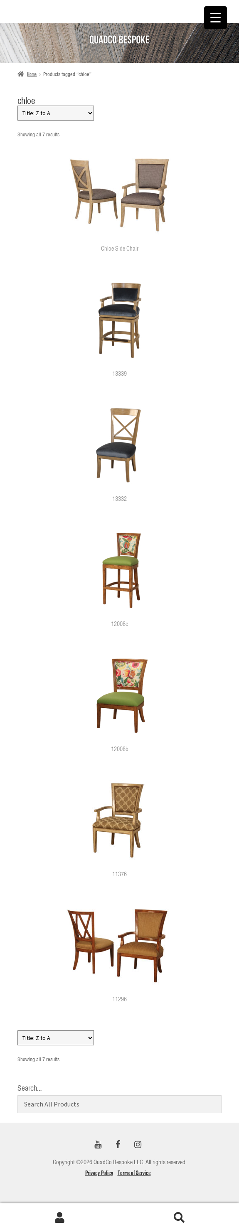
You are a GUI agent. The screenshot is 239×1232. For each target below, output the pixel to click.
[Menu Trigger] (215, 17)
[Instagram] (138, 1145)
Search (179, 1218)
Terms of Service (134, 1173)
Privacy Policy (99, 1173)
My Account (60, 1218)
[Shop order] (55, 113)
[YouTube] (98, 1145)
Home (32, 74)
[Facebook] (118, 1145)
